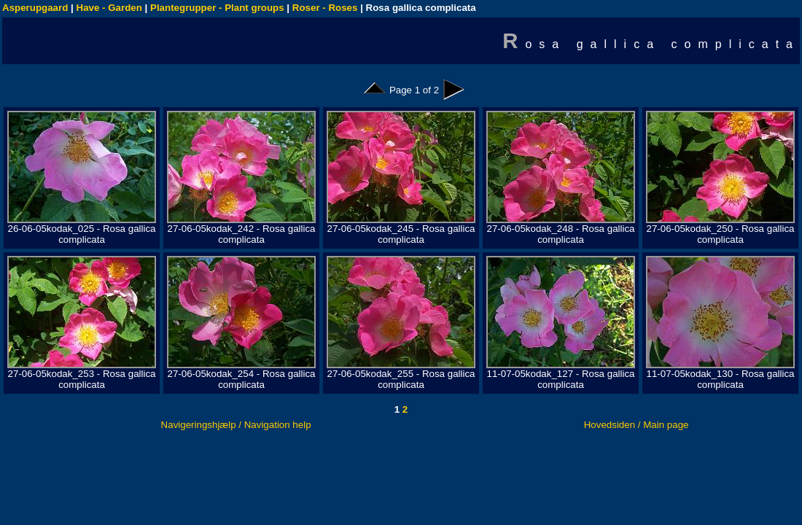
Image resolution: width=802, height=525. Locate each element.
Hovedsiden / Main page (636, 424)
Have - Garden (109, 7)
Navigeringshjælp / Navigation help (236, 424)
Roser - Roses (325, 7)
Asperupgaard (35, 7)
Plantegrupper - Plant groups (217, 7)
